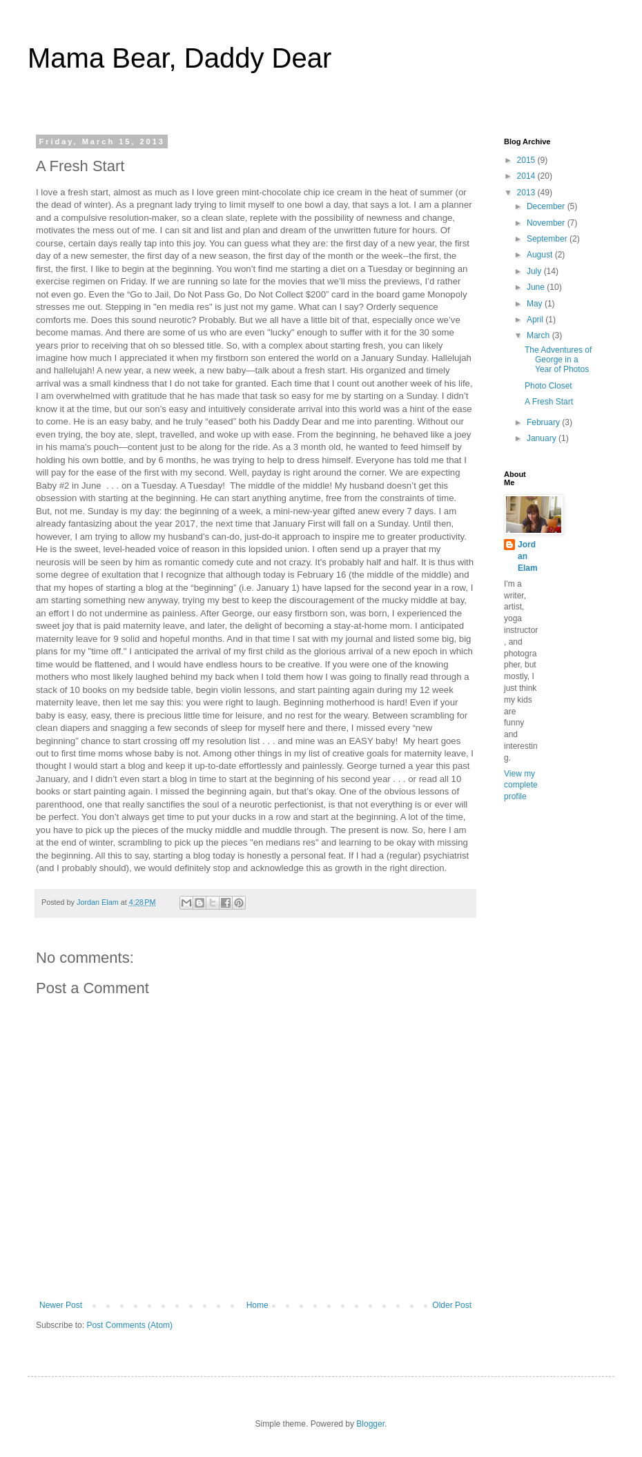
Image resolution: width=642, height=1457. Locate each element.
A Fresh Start (549, 402)
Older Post (451, 1305)
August (541, 255)
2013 (527, 192)
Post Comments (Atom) (129, 1325)
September (548, 239)
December (547, 206)
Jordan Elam (528, 556)
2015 (527, 160)
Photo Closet (548, 386)
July (535, 271)
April (536, 319)
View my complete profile (521, 785)
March (539, 335)
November (547, 223)
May (536, 304)
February (544, 422)
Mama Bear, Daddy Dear (179, 58)
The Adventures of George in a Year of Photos (558, 360)
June (537, 287)
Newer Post (60, 1305)
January (542, 438)
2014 (527, 176)
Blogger (370, 1424)
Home (257, 1305)
